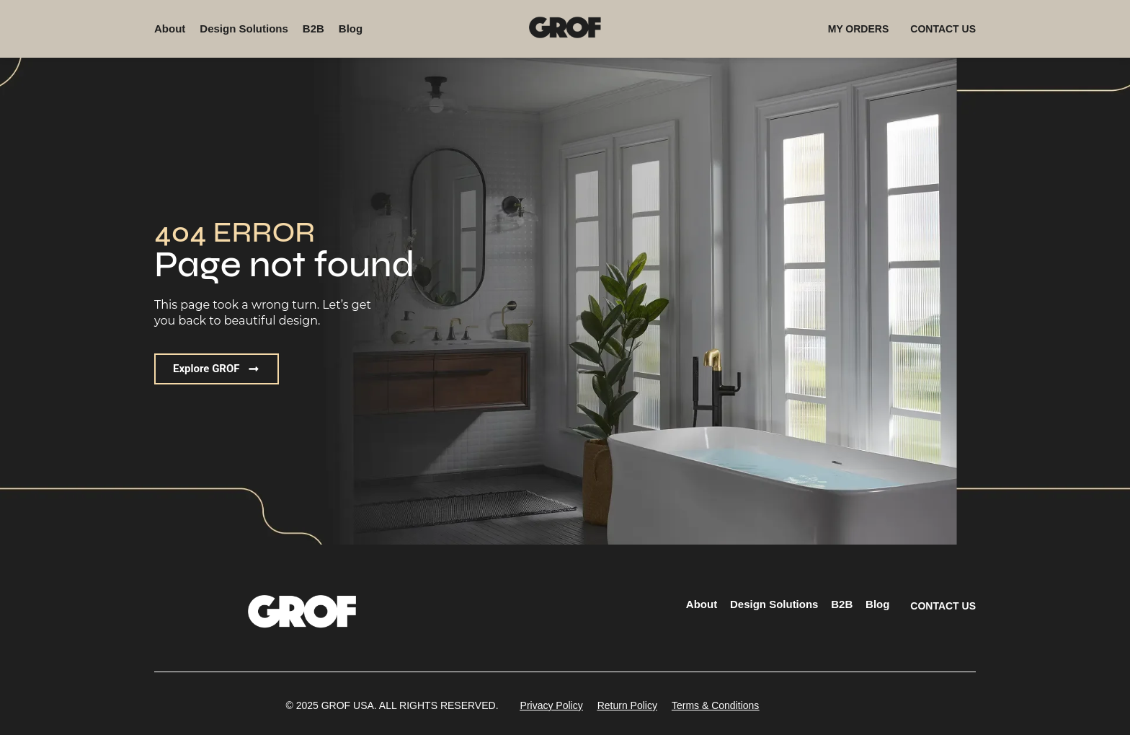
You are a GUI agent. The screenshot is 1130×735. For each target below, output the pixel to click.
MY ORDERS (858, 29)
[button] (216, 368)
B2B (313, 28)
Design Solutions (244, 28)
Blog (350, 28)
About (169, 28)
